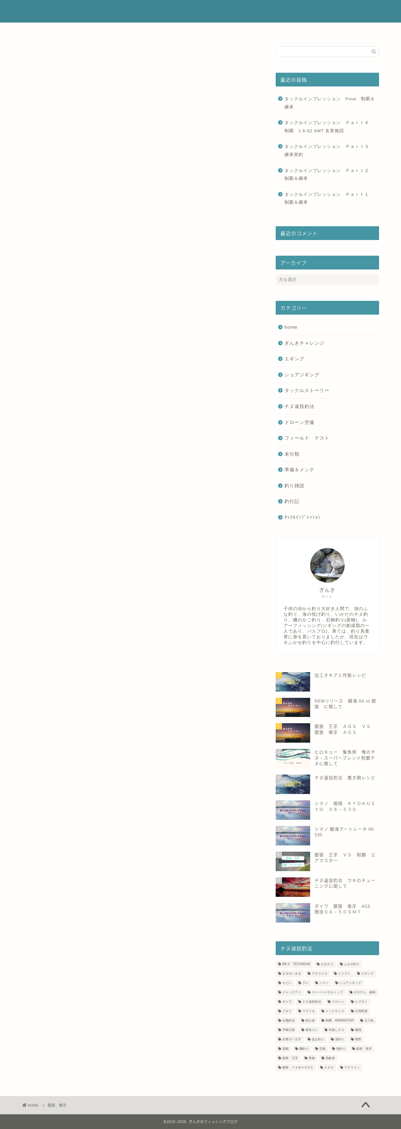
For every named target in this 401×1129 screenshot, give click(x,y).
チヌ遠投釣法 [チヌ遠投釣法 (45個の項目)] (311, 1002)
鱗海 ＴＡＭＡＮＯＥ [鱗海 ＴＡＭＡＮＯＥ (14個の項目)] (298, 1067)
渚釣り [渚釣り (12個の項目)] (339, 1039)
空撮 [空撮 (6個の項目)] (322, 1049)
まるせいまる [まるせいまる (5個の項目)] (291, 973)
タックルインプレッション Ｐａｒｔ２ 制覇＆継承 (329, 174)
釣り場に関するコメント (194, 30)
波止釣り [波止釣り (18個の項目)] (318, 1039)
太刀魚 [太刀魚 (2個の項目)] (369, 1020)
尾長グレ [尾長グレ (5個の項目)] (311, 1030)
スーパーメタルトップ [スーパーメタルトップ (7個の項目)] (327, 992)
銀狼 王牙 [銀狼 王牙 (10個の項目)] (290, 1058)
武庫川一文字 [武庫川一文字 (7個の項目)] (291, 1039)
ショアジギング (302, 374)
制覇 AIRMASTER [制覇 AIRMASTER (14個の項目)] (339, 1020)
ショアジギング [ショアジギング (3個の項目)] (350, 983)
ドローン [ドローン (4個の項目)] (338, 1002)
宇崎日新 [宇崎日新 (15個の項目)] (288, 1030)
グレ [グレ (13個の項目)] (305, 983)
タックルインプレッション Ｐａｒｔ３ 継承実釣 (329, 150)
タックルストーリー (307, 390)
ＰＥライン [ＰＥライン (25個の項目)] (352, 1067)
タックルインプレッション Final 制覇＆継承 (329, 103)
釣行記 (291, 501)
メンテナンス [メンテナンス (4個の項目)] (334, 1011)
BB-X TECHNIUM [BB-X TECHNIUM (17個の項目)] (296, 964)
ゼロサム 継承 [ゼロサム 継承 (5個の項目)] (365, 992)
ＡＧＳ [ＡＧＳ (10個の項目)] (329, 1067)
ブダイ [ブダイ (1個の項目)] (287, 1011)
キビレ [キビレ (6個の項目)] (287, 983)
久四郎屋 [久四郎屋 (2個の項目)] (361, 1011)
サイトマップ (285, 30)
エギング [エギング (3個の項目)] (367, 973)
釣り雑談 (294, 485)
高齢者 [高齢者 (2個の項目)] (330, 1058)
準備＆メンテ (299, 469)
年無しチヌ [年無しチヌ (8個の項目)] (336, 1030)
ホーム (110, 30)
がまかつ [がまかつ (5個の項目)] (327, 964)
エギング (294, 358)
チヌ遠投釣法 (299, 406)
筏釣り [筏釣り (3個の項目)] (341, 1049)
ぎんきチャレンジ (304, 343)
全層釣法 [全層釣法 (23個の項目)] (288, 1020)
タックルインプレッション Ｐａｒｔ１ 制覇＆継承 (329, 198)
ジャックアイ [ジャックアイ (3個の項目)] (291, 992)
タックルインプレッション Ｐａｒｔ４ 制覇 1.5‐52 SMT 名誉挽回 (329, 126)
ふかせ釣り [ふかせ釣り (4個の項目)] (352, 964)
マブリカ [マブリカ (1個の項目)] (308, 1011)
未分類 (291, 454)
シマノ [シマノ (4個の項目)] (324, 983)
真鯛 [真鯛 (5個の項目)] (285, 1049)
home (291, 327)
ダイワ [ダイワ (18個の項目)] (287, 1002)
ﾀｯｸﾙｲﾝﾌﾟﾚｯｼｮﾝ (302, 517)
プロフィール (144, 30)
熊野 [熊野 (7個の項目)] (358, 1039)
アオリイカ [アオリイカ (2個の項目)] (319, 973)
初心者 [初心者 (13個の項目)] (310, 1020)
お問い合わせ (244, 30)
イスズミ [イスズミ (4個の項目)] (344, 973)
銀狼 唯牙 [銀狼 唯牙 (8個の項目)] (364, 1049)
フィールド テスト (307, 438)
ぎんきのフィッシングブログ (201, 11)
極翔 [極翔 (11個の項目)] (358, 1030)
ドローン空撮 (299, 422)
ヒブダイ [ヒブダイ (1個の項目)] (361, 1002)
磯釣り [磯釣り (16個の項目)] (304, 1049)
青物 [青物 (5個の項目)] (312, 1058)
